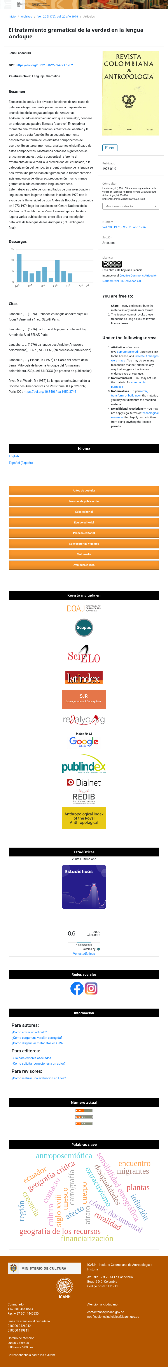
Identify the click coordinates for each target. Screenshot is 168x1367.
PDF (111, 147)
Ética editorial (84, 511)
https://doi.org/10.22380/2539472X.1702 (44, 65)
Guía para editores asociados (31, 1058)
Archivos (26, 16)
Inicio (12, 16)
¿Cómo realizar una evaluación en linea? (39, 1078)
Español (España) (21, 463)
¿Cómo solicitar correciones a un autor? (38, 1063)
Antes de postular (84, 490)
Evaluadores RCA (84, 565)
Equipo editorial (84, 522)
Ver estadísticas (84, 953)
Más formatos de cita (119, 206)
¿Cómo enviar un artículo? (29, 1032)
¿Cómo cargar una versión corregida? (37, 1037)
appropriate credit (128, 351)
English (14, 456)
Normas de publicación (84, 501)
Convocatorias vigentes (84, 543)
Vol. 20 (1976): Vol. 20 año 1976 (57, 16)
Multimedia (84, 554)
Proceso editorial (84, 533)
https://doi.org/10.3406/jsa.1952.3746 (50, 391)
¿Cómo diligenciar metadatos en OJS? (37, 1043)
